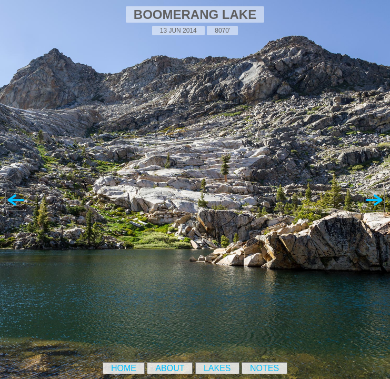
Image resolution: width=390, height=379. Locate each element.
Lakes (217, 368)
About (169, 368)
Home (123, 368)
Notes (264, 368)
